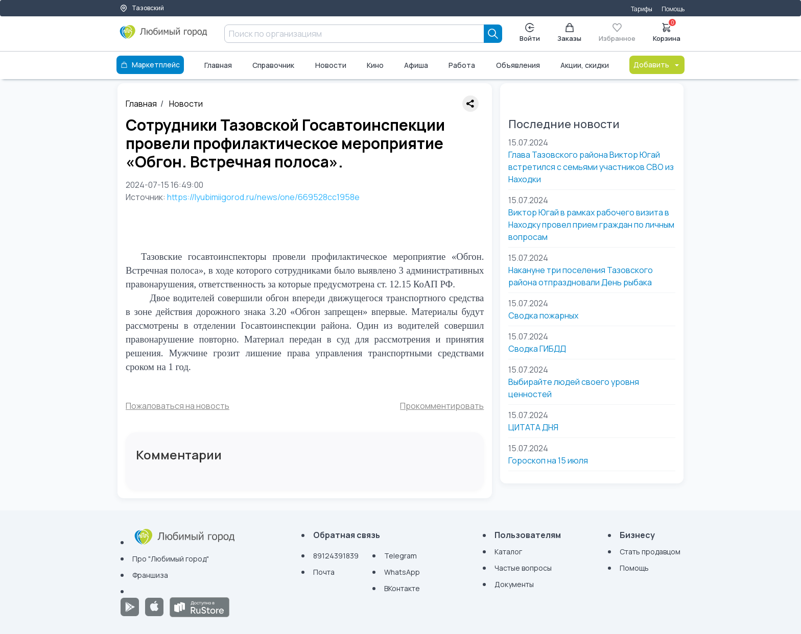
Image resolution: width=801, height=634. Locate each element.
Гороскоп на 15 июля (548, 460)
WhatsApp (402, 572)
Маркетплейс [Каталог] (150, 64)
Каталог (508, 551)
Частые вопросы (523, 568)
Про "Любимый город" (170, 559)
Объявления (518, 65)
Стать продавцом (650, 551)
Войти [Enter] (530, 33)
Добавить (656, 64)
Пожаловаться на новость (177, 405)
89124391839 (336, 555)
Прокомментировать (442, 405)
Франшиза (150, 575)
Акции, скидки (584, 65)
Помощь (673, 9)
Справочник (273, 65)
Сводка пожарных (543, 315)
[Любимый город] (163, 36)
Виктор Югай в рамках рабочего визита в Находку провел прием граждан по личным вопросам (591, 224)
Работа (462, 65)
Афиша (416, 65)
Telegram (400, 555)
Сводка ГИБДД (537, 348)
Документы (514, 584)
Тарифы (641, 9)
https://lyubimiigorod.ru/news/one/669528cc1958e (263, 197)
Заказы (569, 33)
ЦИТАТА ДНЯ (533, 427)
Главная (218, 65)
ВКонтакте (402, 588)
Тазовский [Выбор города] (142, 8)
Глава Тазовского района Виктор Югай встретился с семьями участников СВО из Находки (591, 167)
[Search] (493, 34)
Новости (330, 65)
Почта (324, 572)
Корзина (666, 31)
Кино (375, 65)
